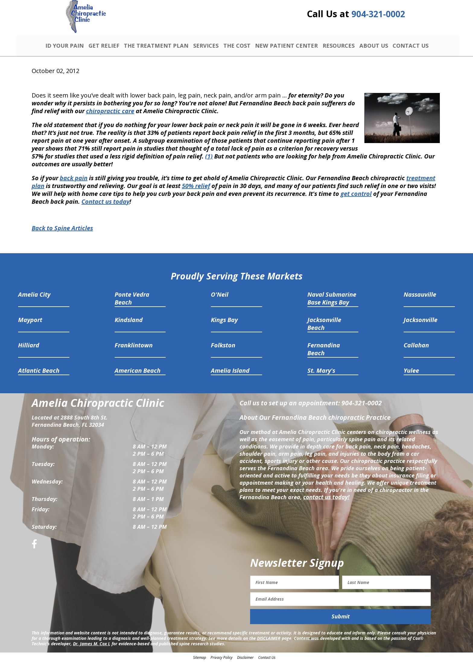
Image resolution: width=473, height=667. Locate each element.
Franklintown (134, 350)
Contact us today (105, 207)
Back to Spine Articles (62, 233)
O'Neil (219, 299)
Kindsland (129, 325)
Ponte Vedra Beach (132, 303)
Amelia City (34, 299)
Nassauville (420, 299)
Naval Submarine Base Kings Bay (331, 303)
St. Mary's (321, 376)
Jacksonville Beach (324, 329)
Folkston (223, 350)
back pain (73, 183)
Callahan (416, 350)
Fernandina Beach (323, 354)
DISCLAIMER (269, 643)
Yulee (411, 376)
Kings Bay (224, 325)
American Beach (137, 376)
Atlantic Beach (38, 376)
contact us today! (325, 502)
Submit (341, 621)
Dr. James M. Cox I (91, 649)
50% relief (196, 191)
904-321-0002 (378, 16)
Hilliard (28, 350)
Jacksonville (420, 325)
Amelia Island (230, 376)
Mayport (30, 325)
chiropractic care (110, 116)
